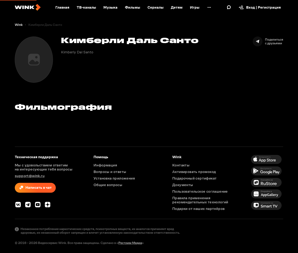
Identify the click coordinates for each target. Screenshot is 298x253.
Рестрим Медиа (130, 243)
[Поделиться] (268, 41)
